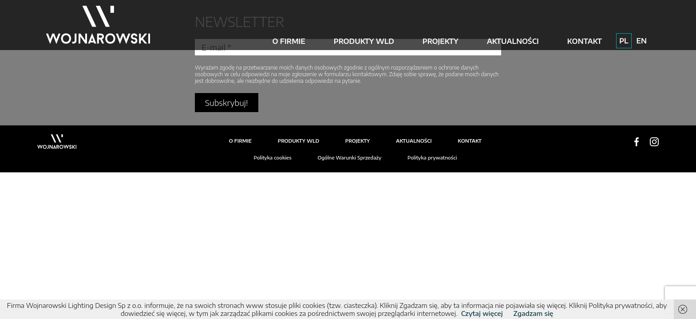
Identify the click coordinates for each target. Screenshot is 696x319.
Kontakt (584, 41)
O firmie (288, 41)
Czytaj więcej (482, 313)
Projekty (441, 41)
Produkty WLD (364, 41)
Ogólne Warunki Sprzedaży (349, 157)
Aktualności (513, 41)
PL (623, 40)
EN (642, 40)
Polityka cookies (272, 157)
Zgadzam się (534, 313)
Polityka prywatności (432, 157)
